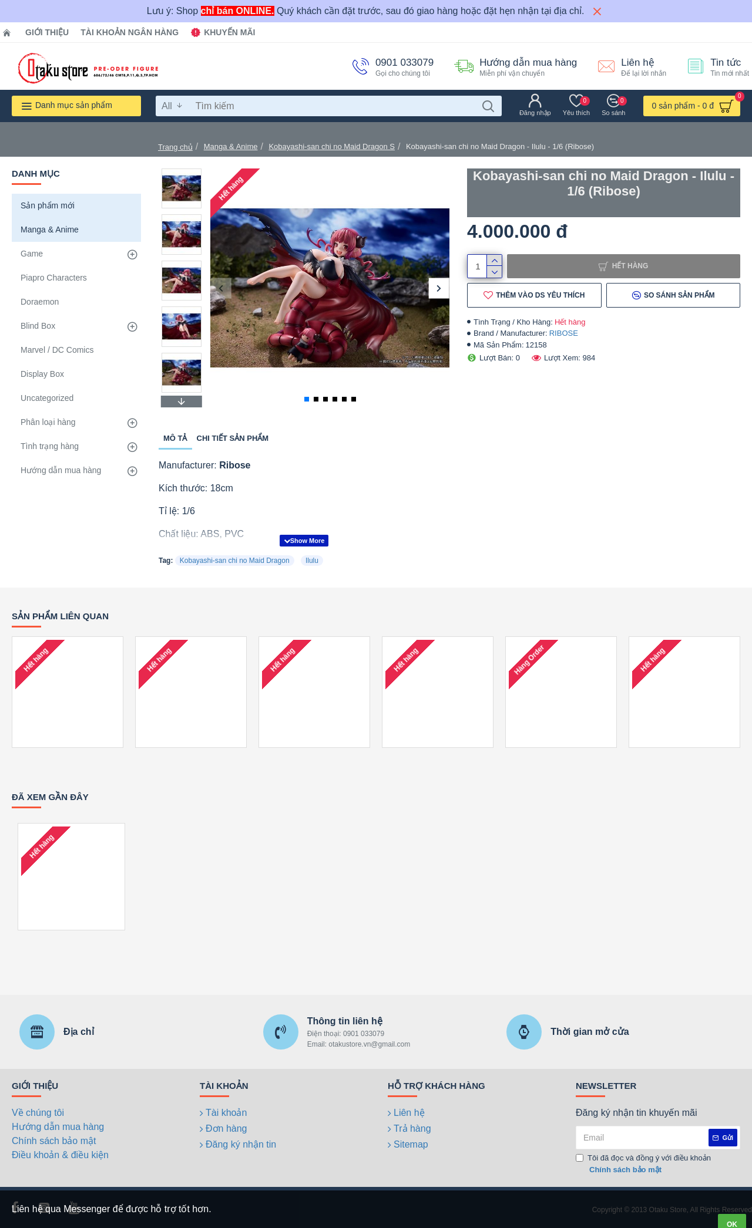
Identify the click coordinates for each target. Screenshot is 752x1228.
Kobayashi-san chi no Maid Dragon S (331, 146)
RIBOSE (563, 333)
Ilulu (312, 560)
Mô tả (175, 438)
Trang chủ (175, 147)
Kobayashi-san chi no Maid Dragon (235, 560)
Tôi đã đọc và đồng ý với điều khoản (643, 1164)
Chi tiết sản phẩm (233, 438)
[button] (220, 288)
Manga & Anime (231, 146)
